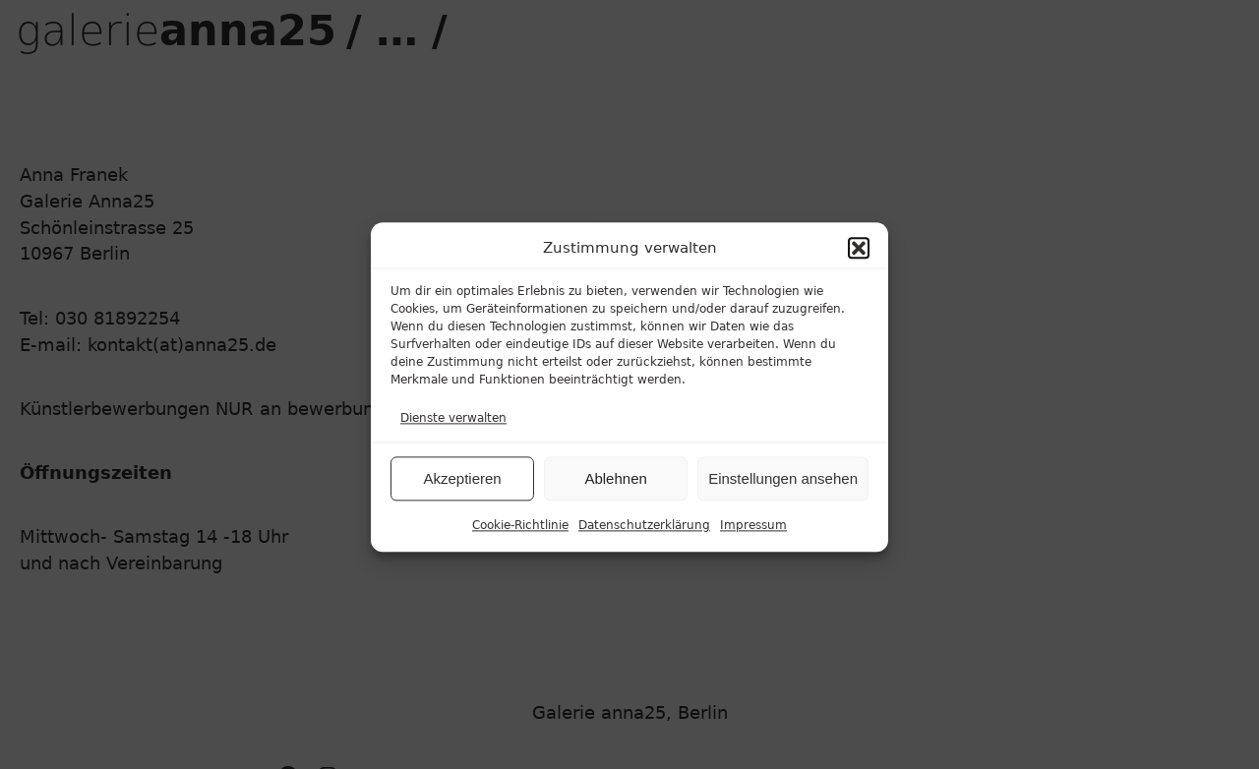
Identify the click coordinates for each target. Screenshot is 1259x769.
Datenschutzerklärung (644, 534)
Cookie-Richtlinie (520, 534)
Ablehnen (615, 487)
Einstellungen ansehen (783, 487)
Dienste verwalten (453, 426)
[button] (859, 256)
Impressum (753, 534)
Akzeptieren (462, 487)
